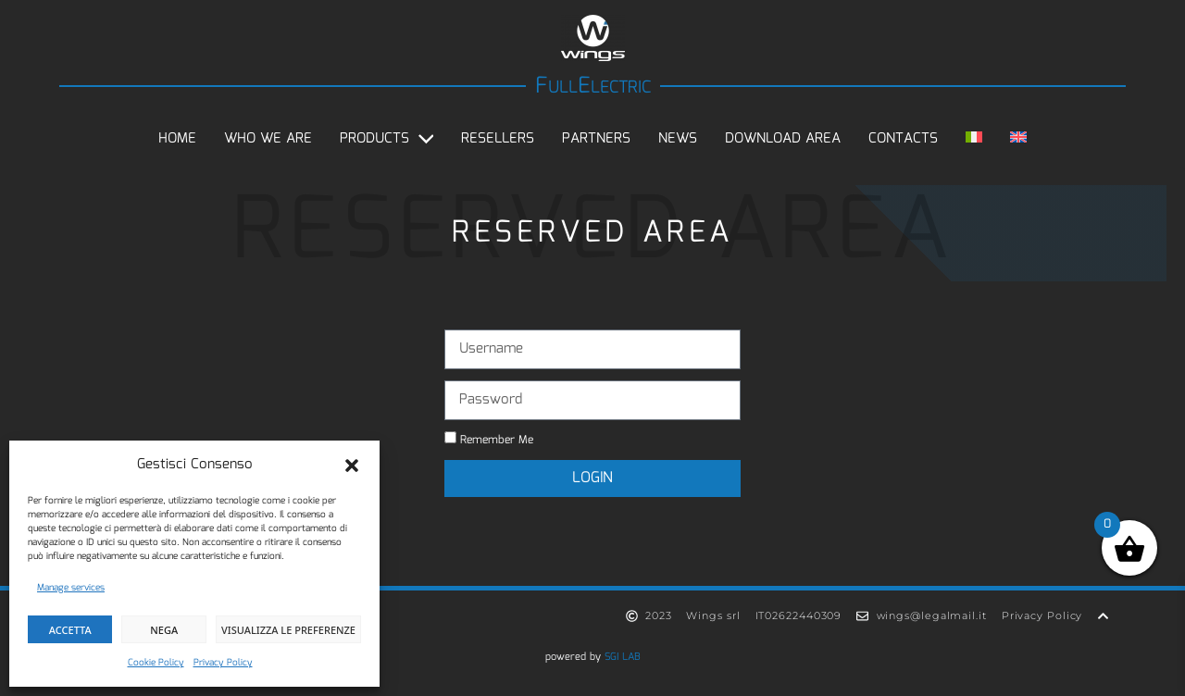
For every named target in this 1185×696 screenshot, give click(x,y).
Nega (164, 630)
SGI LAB (623, 657)
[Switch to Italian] (974, 138)
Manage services (71, 587)
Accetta (70, 630)
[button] (352, 465)
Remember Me (488, 440)
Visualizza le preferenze (288, 630)
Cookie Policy (156, 662)
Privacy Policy (223, 662)
